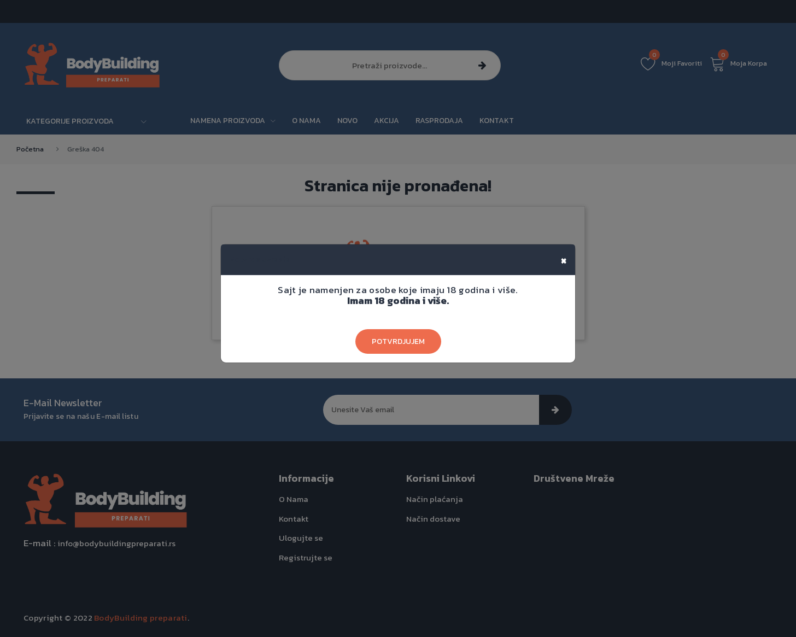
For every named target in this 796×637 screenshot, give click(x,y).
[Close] (563, 259)
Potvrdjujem (398, 341)
